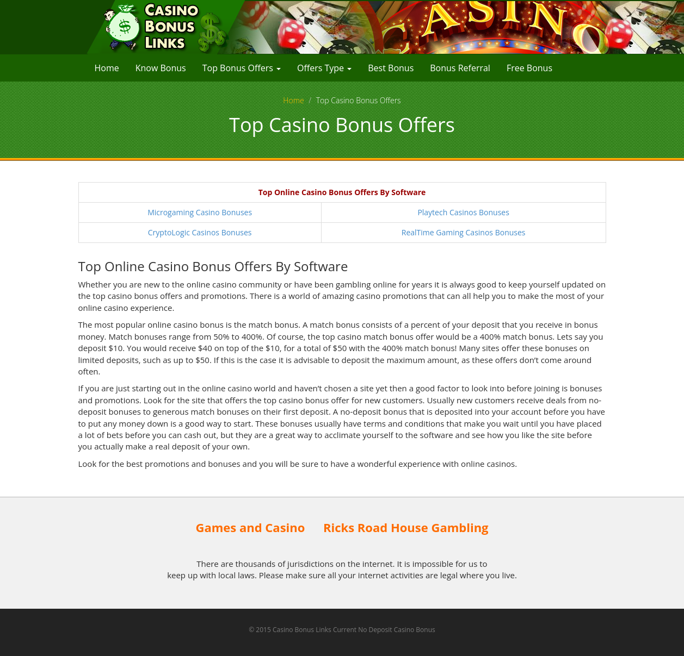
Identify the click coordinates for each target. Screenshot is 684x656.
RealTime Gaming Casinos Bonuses (464, 232)
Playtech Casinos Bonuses (463, 212)
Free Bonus (529, 68)
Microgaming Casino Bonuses (199, 212)
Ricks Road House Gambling (406, 527)
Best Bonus (391, 68)
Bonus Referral (460, 68)
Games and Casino (250, 527)
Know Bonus (160, 68)
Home (107, 68)
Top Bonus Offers (241, 68)
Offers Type (324, 68)
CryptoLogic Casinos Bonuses (200, 232)
